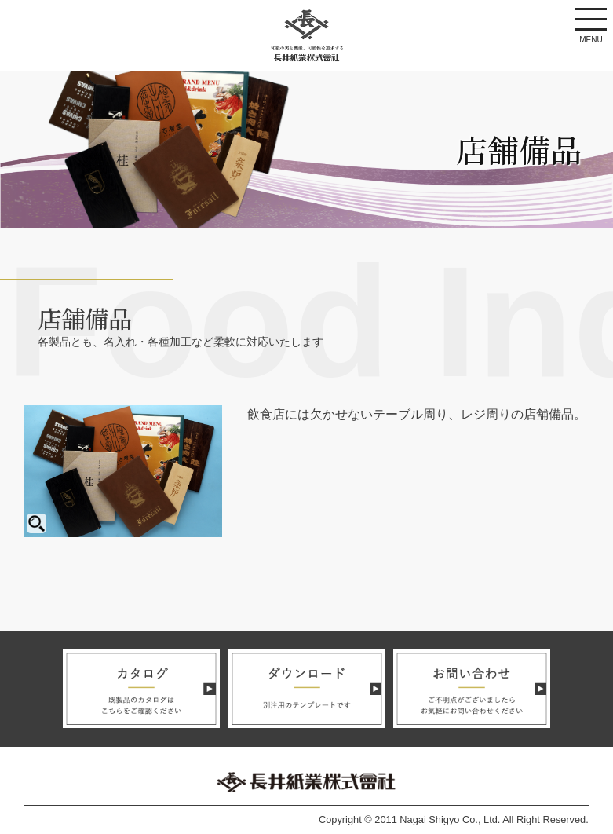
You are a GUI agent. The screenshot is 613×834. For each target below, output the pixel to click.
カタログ (141, 688)
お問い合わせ (471, 688)
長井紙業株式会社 (306, 35)
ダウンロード (306, 688)
